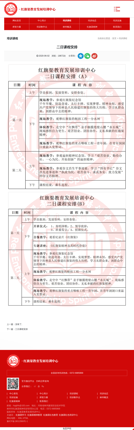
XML (20, 418)
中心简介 (42, 20)
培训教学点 (42, 27)
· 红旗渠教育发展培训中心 (40, 360)
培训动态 (92, 20)
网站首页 (17, 20)
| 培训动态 (102, 393)
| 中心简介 (42, 393)
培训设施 (117, 20)
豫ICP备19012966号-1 (17, 421)
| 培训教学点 (73, 397)
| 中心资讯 (12, 393)
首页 (114, 38)
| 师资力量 (42, 397)
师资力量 (17, 27)
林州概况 (67, 27)
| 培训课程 (72, 393)
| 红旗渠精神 (13, 401)
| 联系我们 (42, 401)
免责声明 (67, 428)
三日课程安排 (21, 329)
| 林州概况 (102, 397)
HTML (25, 418)
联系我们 (117, 27)
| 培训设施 (12, 397)
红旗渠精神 (92, 27)
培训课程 (67, 20)
